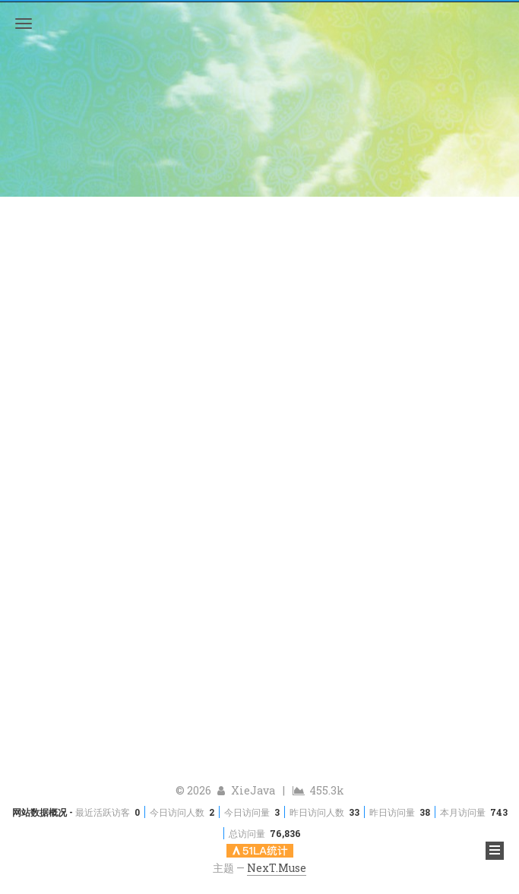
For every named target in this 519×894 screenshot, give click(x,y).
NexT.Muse (276, 868)
